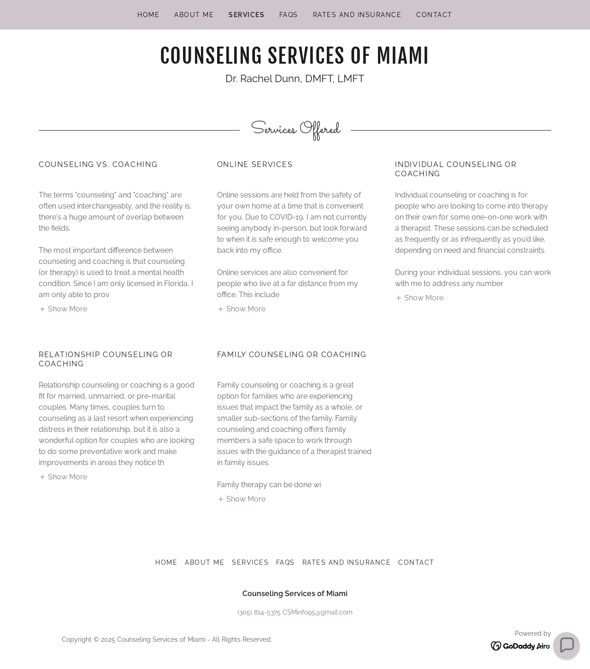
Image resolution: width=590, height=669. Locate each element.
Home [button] (166, 562)
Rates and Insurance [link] (357, 14)
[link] (295, 61)
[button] (63, 308)
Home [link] (148, 14)
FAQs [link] (288, 14)
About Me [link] (194, 14)
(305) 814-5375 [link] (259, 612)
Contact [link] (434, 14)
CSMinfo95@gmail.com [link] (318, 612)
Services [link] (247, 14)
